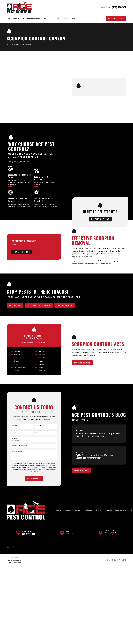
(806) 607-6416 (119, 7)
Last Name (38, 488)
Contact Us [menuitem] (74, 18)
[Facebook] (13, 609)
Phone (12, 494)
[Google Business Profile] (8, 609)
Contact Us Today (102, 182)
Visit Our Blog (84, 533)
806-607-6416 (28, 596)
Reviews (98, 572)
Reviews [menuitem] (65, 18)
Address (13, 501)
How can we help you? (17, 514)
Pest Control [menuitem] (48, 18)
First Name (14, 488)
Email (36, 494)
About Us (58, 572)
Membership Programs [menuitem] (31, 18)
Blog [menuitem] (57, 18)
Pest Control (88, 572)
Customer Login (116, 18)
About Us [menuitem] (16, 18)
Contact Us (108, 572)
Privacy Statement (121, 572)
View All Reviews (20, 265)
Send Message (33, 541)
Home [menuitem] (9, 18)
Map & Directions (110, 597)
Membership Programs (72, 572)
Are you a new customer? (18, 507)
